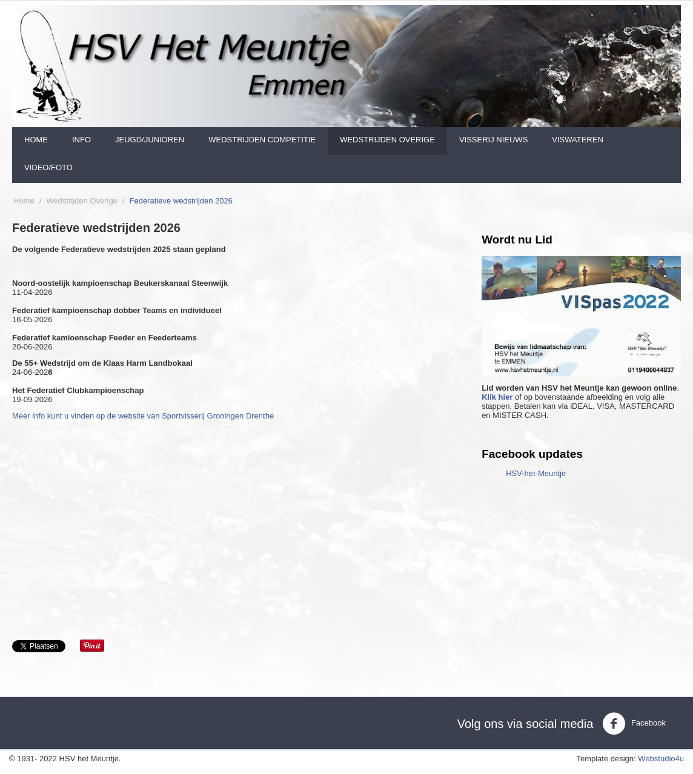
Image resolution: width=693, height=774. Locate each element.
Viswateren (577, 139)
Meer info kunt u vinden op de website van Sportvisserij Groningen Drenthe (143, 415)
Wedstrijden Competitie (262, 139)
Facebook (634, 723)
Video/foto (48, 167)
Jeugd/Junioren (149, 139)
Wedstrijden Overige (387, 139)
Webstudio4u (661, 758)
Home (36, 139)
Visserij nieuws (493, 139)
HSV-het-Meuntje (536, 473)
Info (81, 139)
